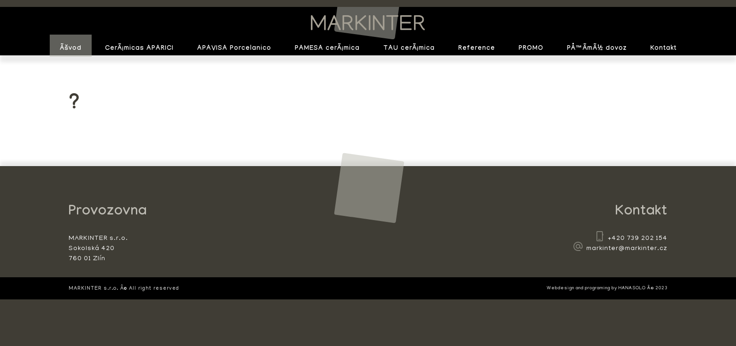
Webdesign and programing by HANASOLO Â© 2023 (607, 288)
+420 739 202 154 (637, 238)
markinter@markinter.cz (626, 248)
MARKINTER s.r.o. (368, 23)
